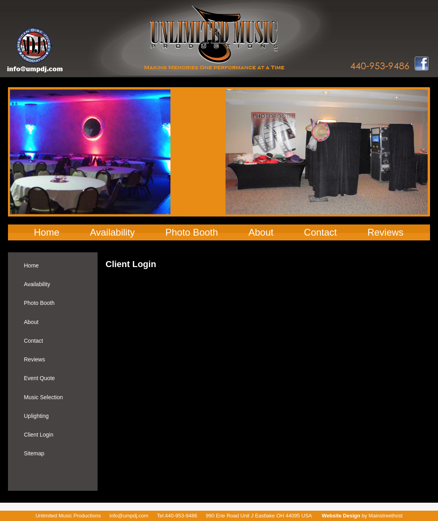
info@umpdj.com (129, 516)
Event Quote (39, 378)
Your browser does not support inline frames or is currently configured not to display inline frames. (253, 357)
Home (46, 232)
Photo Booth (191, 232)
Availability (112, 232)
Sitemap (34, 453)
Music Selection (43, 397)
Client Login (38, 434)
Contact (320, 232)
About (261, 232)
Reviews (386, 232)
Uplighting (36, 416)
